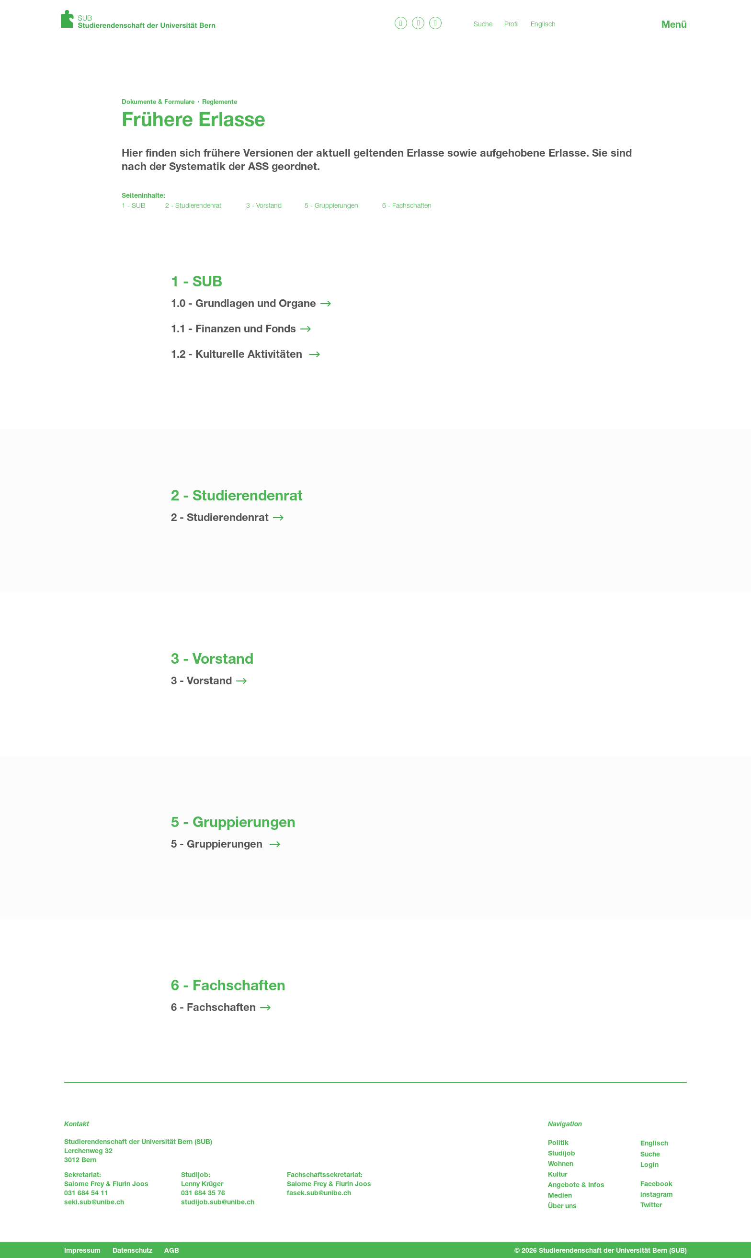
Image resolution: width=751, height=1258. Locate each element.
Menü (674, 24)
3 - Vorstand (264, 205)
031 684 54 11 (86, 1193)
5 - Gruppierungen (331, 205)
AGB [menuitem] (171, 1250)
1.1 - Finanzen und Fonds (233, 328)
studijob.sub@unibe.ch (217, 1202)
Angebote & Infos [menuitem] (576, 1184)
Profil (511, 24)
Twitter (651, 1205)
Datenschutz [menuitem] (132, 1250)
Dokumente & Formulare (158, 101)
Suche (483, 24)
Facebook (656, 1183)
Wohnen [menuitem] (560, 1163)
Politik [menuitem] (558, 1142)
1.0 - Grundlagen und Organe (243, 303)
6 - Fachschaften (407, 205)
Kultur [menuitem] (557, 1174)
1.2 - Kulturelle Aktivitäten (238, 354)
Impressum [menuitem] (82, 1250)
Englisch (543, 24)
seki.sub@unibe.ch (94, 1202)
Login (649, 1164)
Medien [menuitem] (560, 1195)
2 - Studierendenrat (193, 205)
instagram (656, 1194)
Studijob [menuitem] (561, 1153)
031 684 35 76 (203, 1193)
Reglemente (219, 101)
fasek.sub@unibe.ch (319, 1193)
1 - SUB (133, 205)
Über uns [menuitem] (562, 1205)
